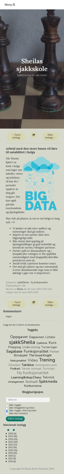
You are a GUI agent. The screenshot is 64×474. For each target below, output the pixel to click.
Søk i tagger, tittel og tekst (22, 410)
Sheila (20, 289)
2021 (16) (12, 447)
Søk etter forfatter (18, 413)
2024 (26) (12, 439)
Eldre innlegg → (50, 136)
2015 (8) (12, 458)
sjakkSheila (23, 282)
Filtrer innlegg (15, 418)
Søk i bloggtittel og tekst (21, 407)
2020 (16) (12, 450)
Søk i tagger (15, 405)
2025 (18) (12, 436)
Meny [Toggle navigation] (10, 4)
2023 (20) (13, 442)
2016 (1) (12, 456)
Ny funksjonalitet (39, 282)
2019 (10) (12, 453)
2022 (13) (12, 444)
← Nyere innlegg (16, 136)
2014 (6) (12, 461)
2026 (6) (12, 433)
